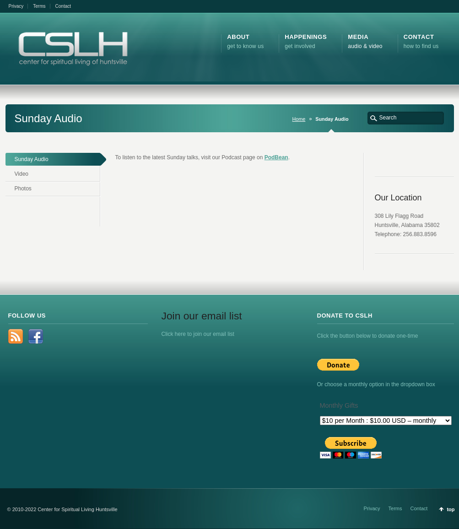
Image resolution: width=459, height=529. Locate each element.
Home (299, 119)
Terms (39, 6)
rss (15, 336)
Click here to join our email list (198, 334)
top (450, 509)
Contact (63, 6)
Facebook (35, 336)
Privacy (16, 6)
